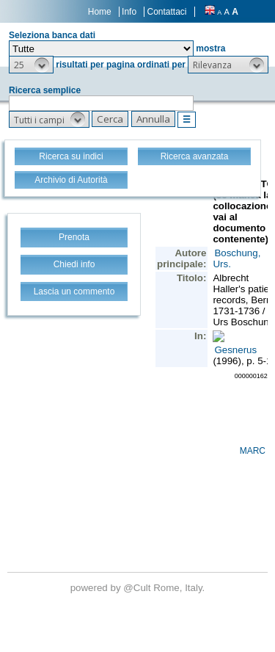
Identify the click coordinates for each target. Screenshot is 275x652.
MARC (252, 451)
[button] (31, 64)
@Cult (138, 587)
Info (129, 12)
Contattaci (166, 12)
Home (99, 12)
